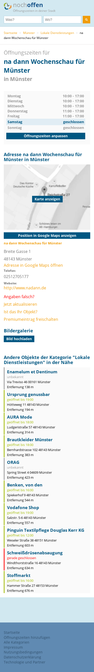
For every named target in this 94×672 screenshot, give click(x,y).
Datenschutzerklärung (22, 657)
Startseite (10, 33)
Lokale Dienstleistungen (57, 33)
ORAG (13, 462)
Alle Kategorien (16, 642)
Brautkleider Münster (30, 439)
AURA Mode (19, 417)
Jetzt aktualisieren (20, 304)
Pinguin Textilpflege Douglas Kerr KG (45, 530)
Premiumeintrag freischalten (31, 319)
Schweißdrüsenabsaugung (35, 553)
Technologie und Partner (24, 662)
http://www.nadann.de (25, 288)
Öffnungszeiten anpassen (46, 135)
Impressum (13, 647)
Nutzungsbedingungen (23, 652)
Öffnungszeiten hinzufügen (27, 637)
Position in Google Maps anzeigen (47, 235)
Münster (29, 33)
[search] (86, 19)
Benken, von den (24, 485)
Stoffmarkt (18, 575)
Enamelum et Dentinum (32, 372)
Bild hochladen (19, 338)
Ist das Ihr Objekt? (20, 312)
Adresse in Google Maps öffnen (33, 265)
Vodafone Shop (23, 507)
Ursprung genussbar (28, 394)
